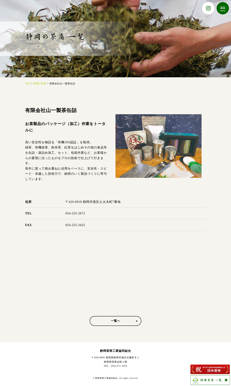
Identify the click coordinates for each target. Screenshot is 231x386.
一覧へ (124, 320)
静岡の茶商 (39, 83)
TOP (27, 83)
